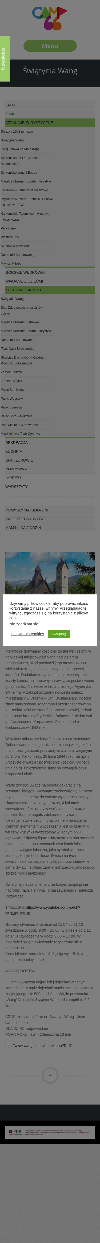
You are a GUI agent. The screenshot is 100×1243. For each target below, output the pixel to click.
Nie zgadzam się (23, 624)
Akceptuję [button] (58, 634)
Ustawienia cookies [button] (27, 634)
